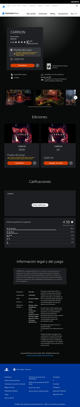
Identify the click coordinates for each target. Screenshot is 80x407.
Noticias (40, 5)
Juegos (8, 5)
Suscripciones (63, 12)
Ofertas (52, 12)
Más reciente (31, 12)
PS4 (19, 5)
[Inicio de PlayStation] (3, 6)
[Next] (75, 95)
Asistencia (54, 5)
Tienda (47, 5)
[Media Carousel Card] (19, 95)
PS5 (14, 5)
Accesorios (32, 5)
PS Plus (25, 5)
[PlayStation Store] (11, 11)
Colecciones (43, 12)
